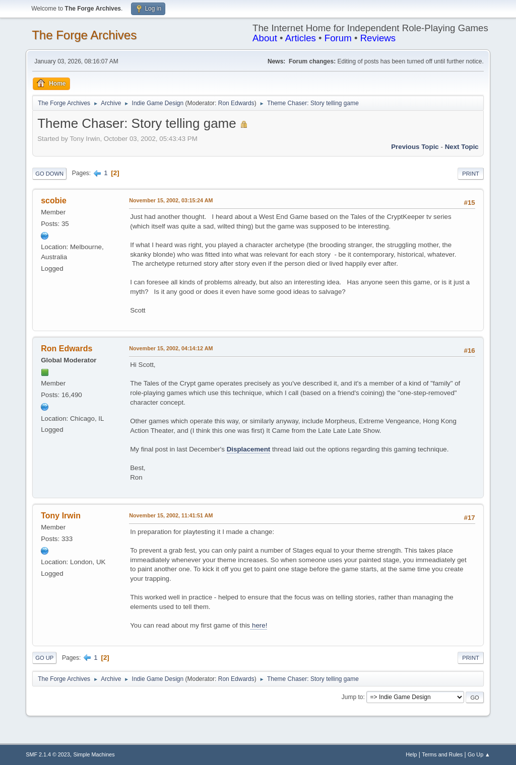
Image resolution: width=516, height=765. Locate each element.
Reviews (378, 38)
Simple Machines (94, 754)
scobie (54, 200)
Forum (338, 38)
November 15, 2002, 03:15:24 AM (171, 200)
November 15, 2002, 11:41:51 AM (171, 515)
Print (470, 174)
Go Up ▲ (479, 754)
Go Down (49, 174)
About (264, 38)
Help (411, 754)
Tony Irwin (61, 515)
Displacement (249, 449)
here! (258, 625)
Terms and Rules (442, 754)
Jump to (352, 697)
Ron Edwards (236, 103)
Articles (300, 38)
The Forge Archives (84, 35)
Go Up (44, 658)
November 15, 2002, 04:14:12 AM (171, 348)
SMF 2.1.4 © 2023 (48, 754)
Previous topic (415, 146)
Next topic (462, 146)
